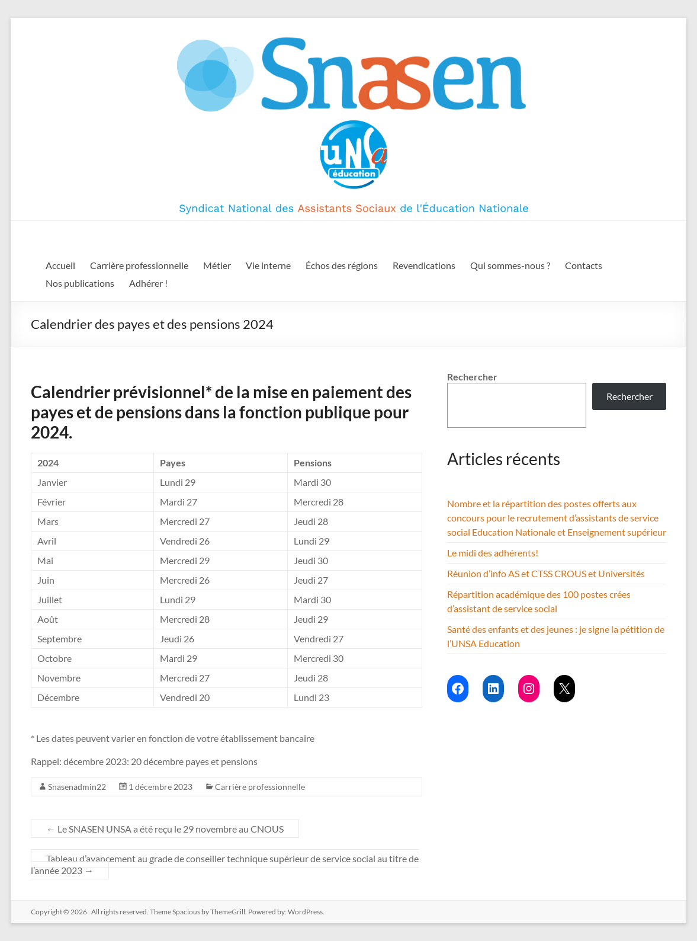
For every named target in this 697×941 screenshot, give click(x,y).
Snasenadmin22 (77, 787)
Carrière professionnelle (139, 265)
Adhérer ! (148, 283)
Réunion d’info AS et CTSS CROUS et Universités (546, 573)
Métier (217, 265)
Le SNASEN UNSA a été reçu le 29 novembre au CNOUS (165, 828)
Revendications (424, 265)
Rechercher (472, 376)
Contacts (583, 265)
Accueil (60, 265)
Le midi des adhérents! (492, 552)
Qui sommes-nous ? (510, 265)
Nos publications (80, 283)
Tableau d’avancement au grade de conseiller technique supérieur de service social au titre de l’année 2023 (225, 864)
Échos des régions (342, 265)
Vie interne (268, 265)
